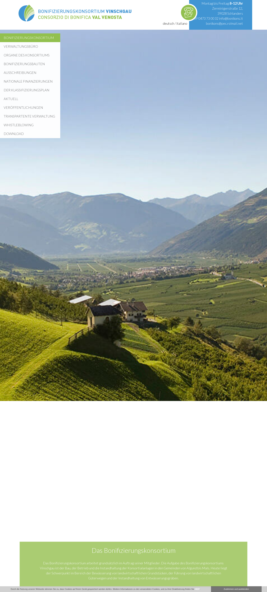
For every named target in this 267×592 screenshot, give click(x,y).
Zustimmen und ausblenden (236, 589)
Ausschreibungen (20, 73)
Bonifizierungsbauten (24, 64)
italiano (181, 23)
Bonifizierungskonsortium (29, 38)
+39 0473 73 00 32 (205, 18)
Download (14, 134)
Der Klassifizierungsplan (26, 90)
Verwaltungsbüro (21, 46)
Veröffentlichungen (23, 107)
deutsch (168, 23)
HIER (197, 589)
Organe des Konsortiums (27, 55)
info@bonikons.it (231, 18)
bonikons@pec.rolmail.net (224, 23)
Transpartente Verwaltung (29, 116)
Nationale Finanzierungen (28, 81)
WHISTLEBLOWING (19, 125)
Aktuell (11, 99)
